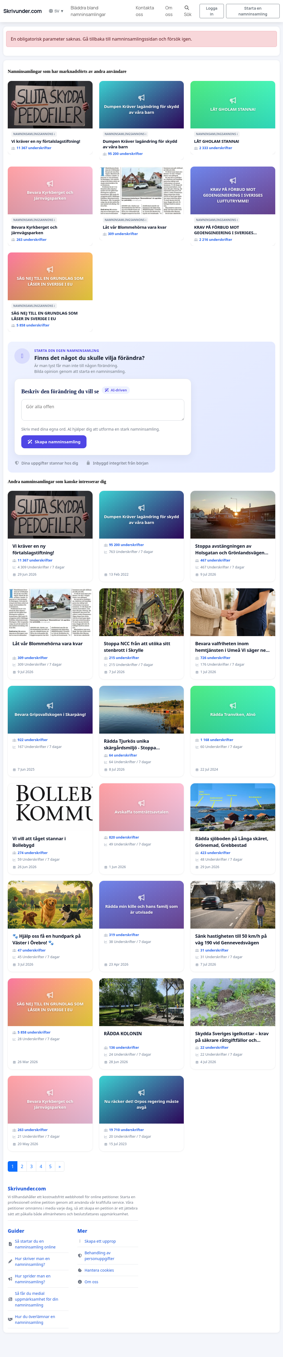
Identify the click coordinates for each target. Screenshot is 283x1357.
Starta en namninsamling (253, 11)
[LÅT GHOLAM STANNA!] (232, 118)
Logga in (211, 11)
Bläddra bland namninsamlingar (88, 11)
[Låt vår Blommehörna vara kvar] (141, 203)
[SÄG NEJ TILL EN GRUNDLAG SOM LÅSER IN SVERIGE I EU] (50, 292)
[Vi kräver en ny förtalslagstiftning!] (50, 118)
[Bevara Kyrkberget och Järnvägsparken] (50, 206)
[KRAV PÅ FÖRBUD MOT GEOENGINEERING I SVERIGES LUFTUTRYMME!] (232, 206)
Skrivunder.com (22, 11)
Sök (188, 11)
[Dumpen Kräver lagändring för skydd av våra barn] (141, 120)
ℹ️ (54, 134)
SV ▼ (56, 11)
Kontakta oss (145, 11)
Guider (16, 1230)
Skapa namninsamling (53, 441)
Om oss (168, 11)
